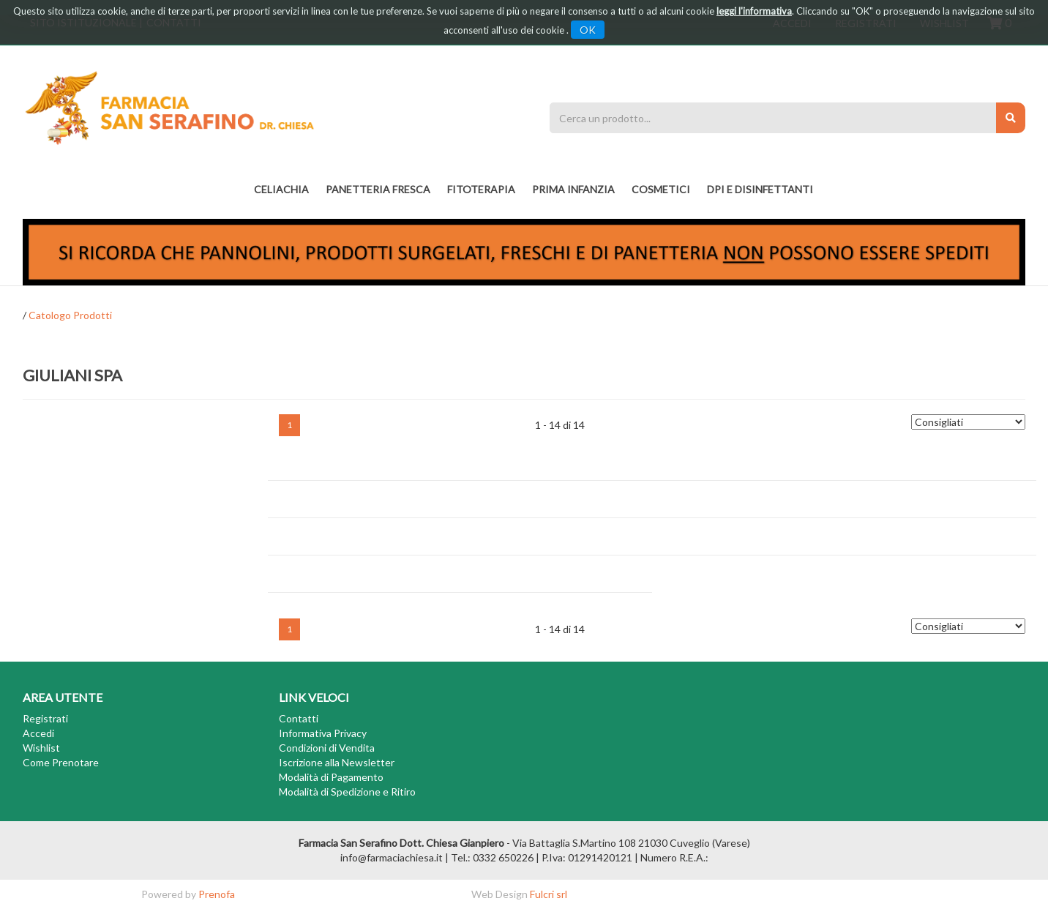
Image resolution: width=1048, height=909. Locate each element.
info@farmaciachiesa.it (391, 857)
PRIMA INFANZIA (573, 189)
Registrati (45, 718)
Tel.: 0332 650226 (492, 857)
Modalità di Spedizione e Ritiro (347, 791)
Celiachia (281, 189)
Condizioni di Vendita (327, 747)
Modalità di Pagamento (331, 777)
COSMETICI (661, 189)
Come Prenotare (61, 762)
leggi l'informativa (754, 11)
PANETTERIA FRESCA (378, 189)
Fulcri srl (548, 894)
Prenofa (216, 894)
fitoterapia (481, 189)
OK (588, 29)
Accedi (38, 733)
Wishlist (41, 747)
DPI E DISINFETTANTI (760, 189)
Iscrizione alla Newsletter (336, 762)
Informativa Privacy (323, 733)
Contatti (298, 718)
